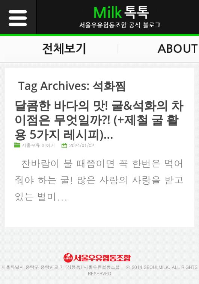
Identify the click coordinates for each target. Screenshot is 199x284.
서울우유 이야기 (38, 145)
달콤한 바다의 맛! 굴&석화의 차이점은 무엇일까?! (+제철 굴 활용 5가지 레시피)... (98, 119)
